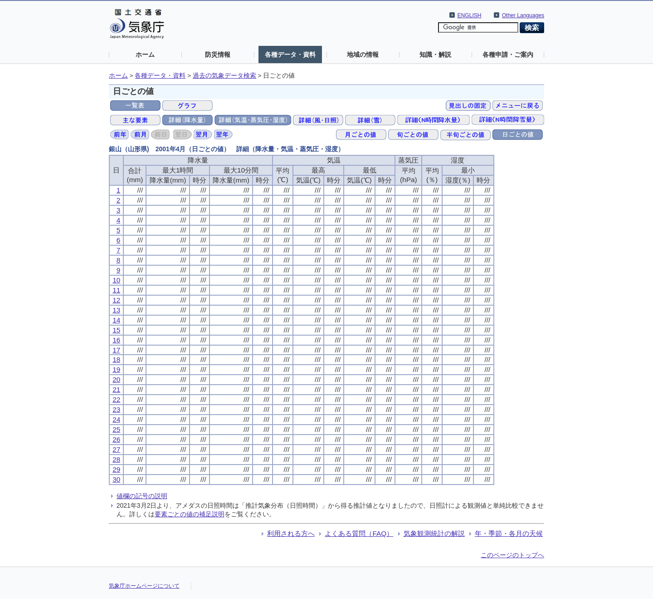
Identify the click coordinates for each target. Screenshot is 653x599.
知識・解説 (435, 54)
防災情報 (217, 54)
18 (116, 359)
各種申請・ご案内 (507, 54)
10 (116, 280)
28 (116, 459)
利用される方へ (291, 533)
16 (116, 340)
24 (116, 419)
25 (116, 429)
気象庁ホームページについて (144, 586)
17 (116, 350)
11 (116, 290)
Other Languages (523, 15)
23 (116, 409)
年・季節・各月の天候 (509, 533)
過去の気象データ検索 (224, 75)
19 (116, 369)
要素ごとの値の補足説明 (189, 514)
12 (116, 300)
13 (116, 310)
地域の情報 (363, 54)
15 (116, 330)
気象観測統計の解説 (434, 533)
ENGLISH (470, 15)
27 (116, 449)
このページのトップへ (512, 555)
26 (116, 439)
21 (116, 389)
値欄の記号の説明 (142, 496)
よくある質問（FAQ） (359, 533)
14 (116, 320)
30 (116, 479)
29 (116, 469)
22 (116, 399)
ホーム (145, 54)
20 (116, 379)
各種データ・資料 (290, 54)
